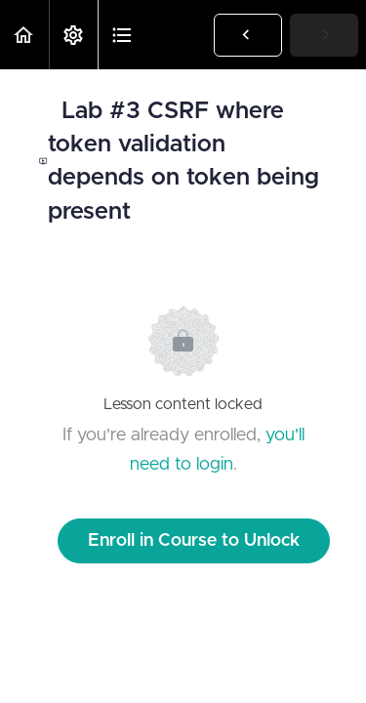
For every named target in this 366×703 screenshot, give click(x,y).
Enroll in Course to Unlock (194, 541)
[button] (24, 34)
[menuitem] (73, 34)
